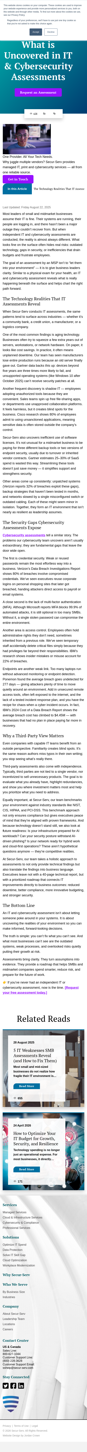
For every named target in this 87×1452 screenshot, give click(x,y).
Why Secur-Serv (16, 1274)
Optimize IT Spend (14, 1244)
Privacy (7, 1425)
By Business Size (14, 1291)
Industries (9, 1297)
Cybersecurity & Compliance (21, 1222)
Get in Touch (18, 179)
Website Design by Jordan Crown (21, 1435)
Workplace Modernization (19, 1265)
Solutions (11, 1237)
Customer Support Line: (43, 1359)
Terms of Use (21, 1425)
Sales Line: (43, 1352)
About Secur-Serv (14, 1313)
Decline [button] (50, 32)
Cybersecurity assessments (24, 535)
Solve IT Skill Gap (14, 1255)
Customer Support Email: (43, 1366)
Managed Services (14, 1212)
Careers (8, 1329)
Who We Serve (15, 1284)
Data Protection (12, 1249)
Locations (9, 1324)
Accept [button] (36, 32)
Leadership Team (14, 1318)
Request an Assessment (38, 92)
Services (10, 1204)
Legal (35, 1425)
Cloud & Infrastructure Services (22, 1217)
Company (11, 1306)
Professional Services (16, 1227)
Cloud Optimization (15, 1260)
